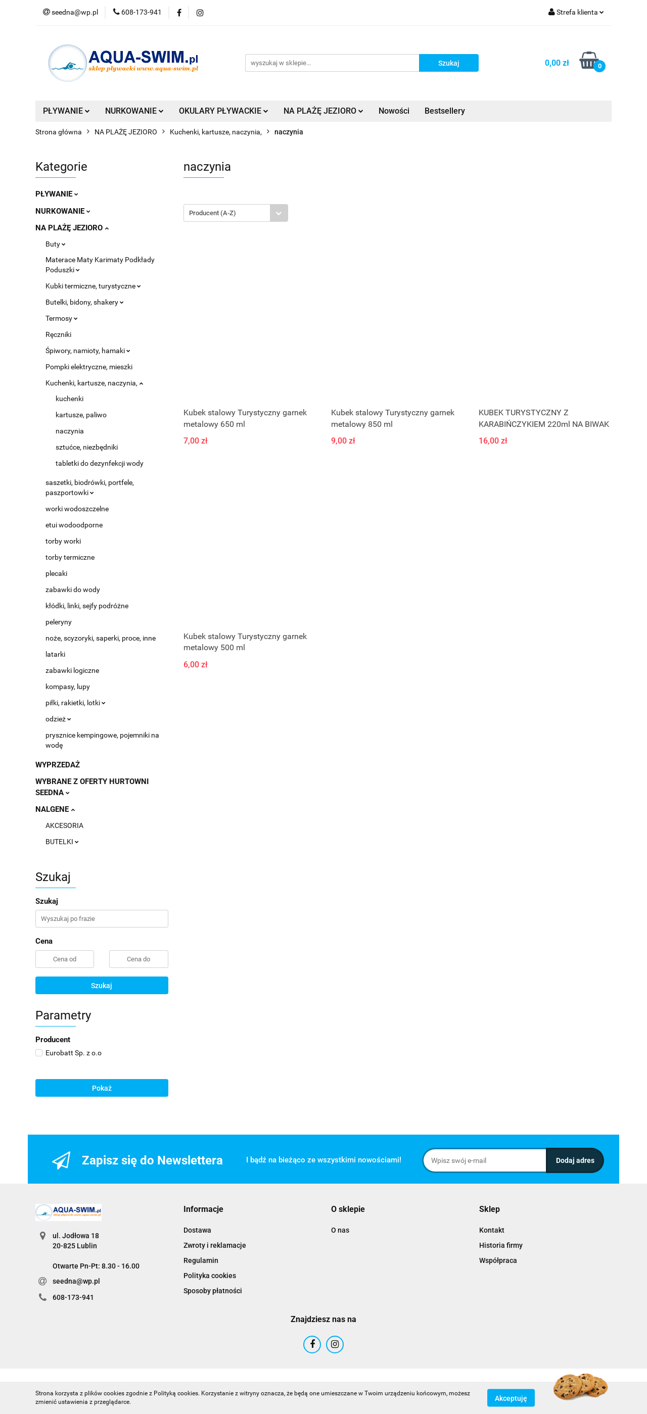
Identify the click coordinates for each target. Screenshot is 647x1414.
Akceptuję (511, 1398)
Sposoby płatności (212, 1291)
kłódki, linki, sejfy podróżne (86, 606)
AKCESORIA (64, 825)
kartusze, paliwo (81, 415)
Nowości (394, 111)
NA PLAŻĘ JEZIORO (323, 111)
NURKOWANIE (134, 111)
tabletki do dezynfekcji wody (100, 463)
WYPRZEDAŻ (57, 764)
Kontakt (491, 1230)
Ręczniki (58, 334)
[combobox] (235, 213)
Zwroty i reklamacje (214, 1245)
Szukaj (101, 986)
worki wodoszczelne (77, 509)
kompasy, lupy (67, 686)
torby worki (63, 541)
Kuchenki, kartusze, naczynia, (94, 383)
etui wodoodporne (74, 525)
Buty (55, 244)
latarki (55, 654)
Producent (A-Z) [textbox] (212, 213)
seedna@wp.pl (76, 1281)
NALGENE (55, 809)
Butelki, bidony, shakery (84, 302)
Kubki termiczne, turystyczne (93, 286)
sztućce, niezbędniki (87, 447)
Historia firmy (501, 1245)
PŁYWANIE (66, 111)
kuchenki (69, 399)
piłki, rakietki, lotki (75, 703)
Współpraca (498, 1260)
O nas (340, 1230)
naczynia (70, 431)
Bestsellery (445, 111)
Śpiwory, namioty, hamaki (87, 351)
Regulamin (200, 1260)
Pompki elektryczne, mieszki (88, 367)
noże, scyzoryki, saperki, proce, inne (100, 638)
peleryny (58, 622)
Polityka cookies (209, 1276)
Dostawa (197, 1230)
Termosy (61, 318)
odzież (58, 719)
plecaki (56, 573)
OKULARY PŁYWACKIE (223, 111)
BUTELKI (62, 842)
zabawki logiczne (72, 670)
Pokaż (102, 1088)
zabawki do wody (72, 590)
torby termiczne (70, 557)
